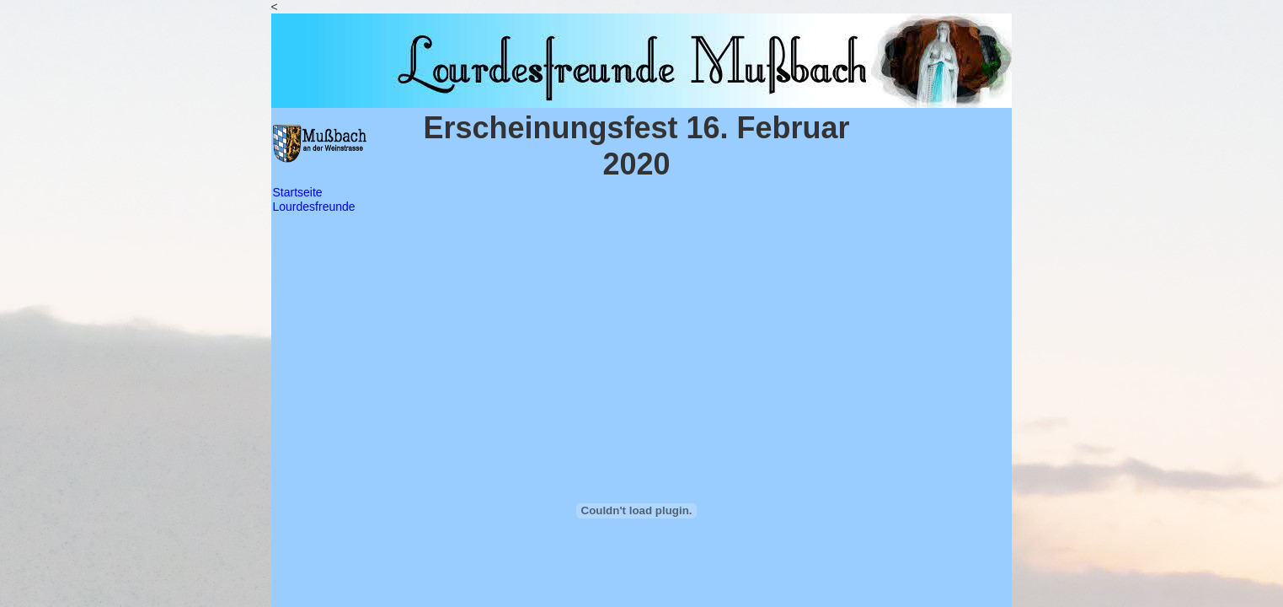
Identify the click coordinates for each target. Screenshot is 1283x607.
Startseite (298, 192)
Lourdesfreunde (314, 206)
